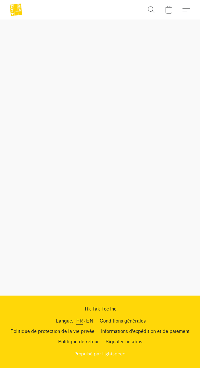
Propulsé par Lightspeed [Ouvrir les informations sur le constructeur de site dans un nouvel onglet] (100, 354)
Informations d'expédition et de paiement (145, 331)
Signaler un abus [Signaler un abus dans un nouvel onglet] (124, 342)
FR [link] (79, 321)
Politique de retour (78, 342)
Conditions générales (123, 321)
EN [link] (89, 321)
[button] (16, 9)
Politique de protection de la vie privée (52, 331)
